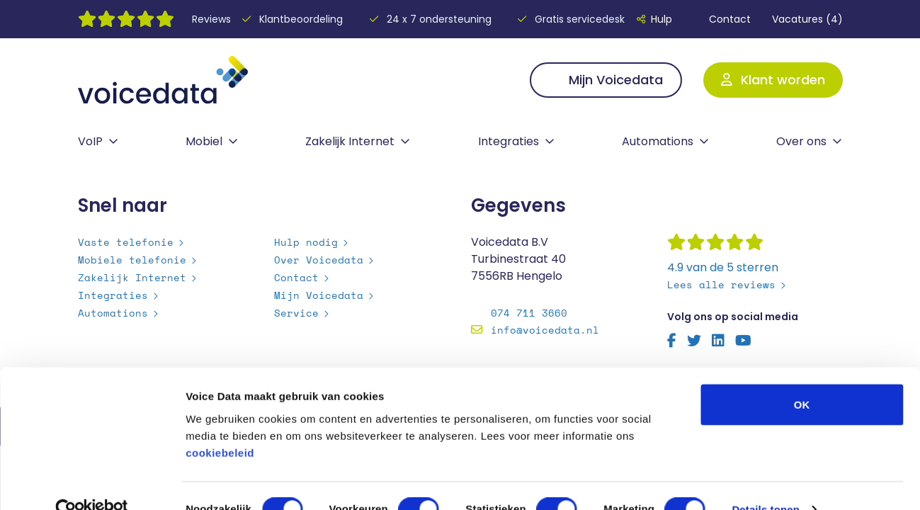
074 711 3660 (529, 312)
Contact (722, 19)
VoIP (90, 141)
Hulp (654, 19)
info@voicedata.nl (545, 329)
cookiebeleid (220, 425)
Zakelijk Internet (349, 141)
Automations (657, 141)
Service (296, 312)
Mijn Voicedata (606, 80)
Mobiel (204, 141)
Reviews (211, 19)
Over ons (801, 141)
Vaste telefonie (126, 241)
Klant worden (773, 80)
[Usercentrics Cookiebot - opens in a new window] (92, 482)
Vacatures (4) (807, 19)
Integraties (508, 141)
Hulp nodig (306, 241)
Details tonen (765, 482)
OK (802, 376)
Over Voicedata (318, 259)
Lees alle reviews (721, 284)
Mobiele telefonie (132, 259)
